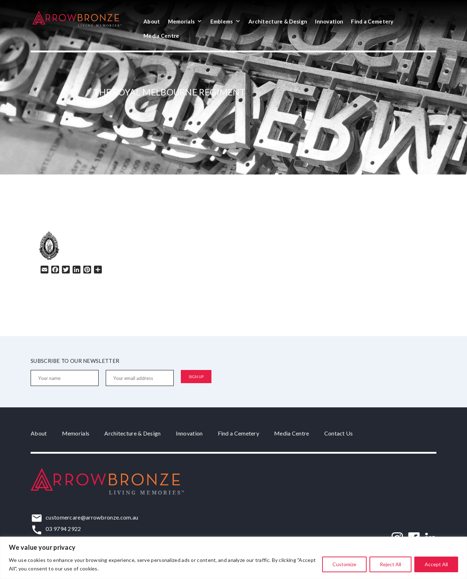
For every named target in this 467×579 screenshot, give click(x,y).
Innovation (329, 21)
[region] (233, 558)
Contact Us (338, 433)
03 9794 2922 (63, 528)
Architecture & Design (277, 21)
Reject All (390, 564)
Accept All (436, 564)
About (151, 21)
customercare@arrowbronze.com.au (92, 517)
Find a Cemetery (372, 21)
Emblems (225, 21)
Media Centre (161, 35)
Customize (344, 564)
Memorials (185, 21)
